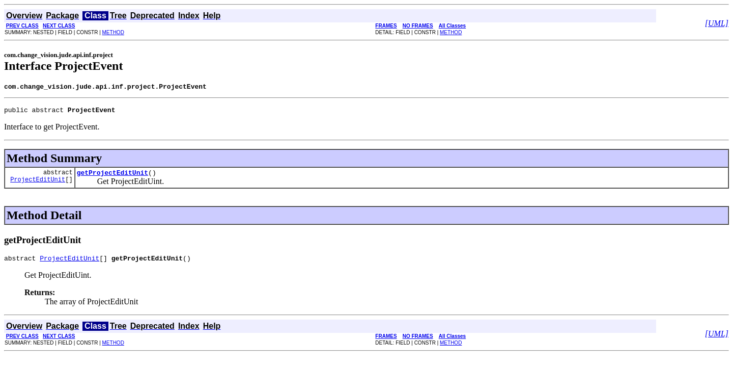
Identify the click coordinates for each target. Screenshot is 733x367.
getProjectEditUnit (112, 176)
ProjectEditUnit (37, 185)
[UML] (716, 23)
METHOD (113, 32)
